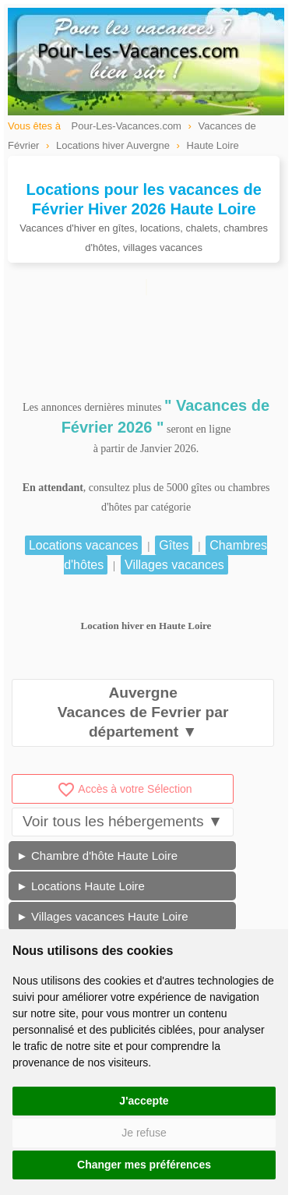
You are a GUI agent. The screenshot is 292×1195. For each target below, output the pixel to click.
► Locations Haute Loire (80, 886)
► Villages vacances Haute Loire (102, 916)
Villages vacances (174, 564)
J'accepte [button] (143, 1100)
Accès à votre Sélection (124, 789)
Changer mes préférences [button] (144, 1164)
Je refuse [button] (144, 1132)
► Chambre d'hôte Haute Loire (97, 855)
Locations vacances (84, 545)
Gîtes (173, 545)
